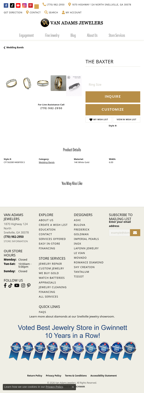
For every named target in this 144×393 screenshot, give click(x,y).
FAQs (42, 312)
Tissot (79, 276)
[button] (51, 12)
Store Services (117, 35)
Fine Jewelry (52, 35)
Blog (73, 35)
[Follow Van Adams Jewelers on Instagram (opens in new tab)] (24, 5)
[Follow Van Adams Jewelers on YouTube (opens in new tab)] (36, 6)
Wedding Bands (15, 47)
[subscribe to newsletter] (135, 232)
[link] (53, 5)
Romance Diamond (89, 262)
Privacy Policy (53, 375)
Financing (47, 292)
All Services (48, 296)
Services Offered (52, 239)
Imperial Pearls (86, 239)
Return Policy (34, 375)
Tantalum (81, 272)
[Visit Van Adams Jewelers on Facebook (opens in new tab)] (6, 5)
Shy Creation (84, 267)
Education (47, 229)
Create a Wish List (53, 225)
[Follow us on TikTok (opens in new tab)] (12, 5)
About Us (92, 35)
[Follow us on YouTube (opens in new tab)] (18, 5)
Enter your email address (120, 223)
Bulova (79, 225)
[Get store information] (16, 241)
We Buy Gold (49, 273)
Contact (45, 234)
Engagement (26, 35)
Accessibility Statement (103, 375)
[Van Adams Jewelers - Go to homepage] (72, 22)
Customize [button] (113, 109)
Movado (80, 257)
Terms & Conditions (76, 375)
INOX (77, 243)
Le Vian (79, 253)
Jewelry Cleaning (53, 287)
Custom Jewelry (51, 268)
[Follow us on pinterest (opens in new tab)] (30, 5)
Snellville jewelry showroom (95, 316)
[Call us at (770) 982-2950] (14, 237)
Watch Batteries (52, 278)
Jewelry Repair (50, 263)
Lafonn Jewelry (86, 248)
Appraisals (47, 282)
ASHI (77, 220)
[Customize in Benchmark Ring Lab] (74, 85)
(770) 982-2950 (51, 108)
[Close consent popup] (73, 387)
